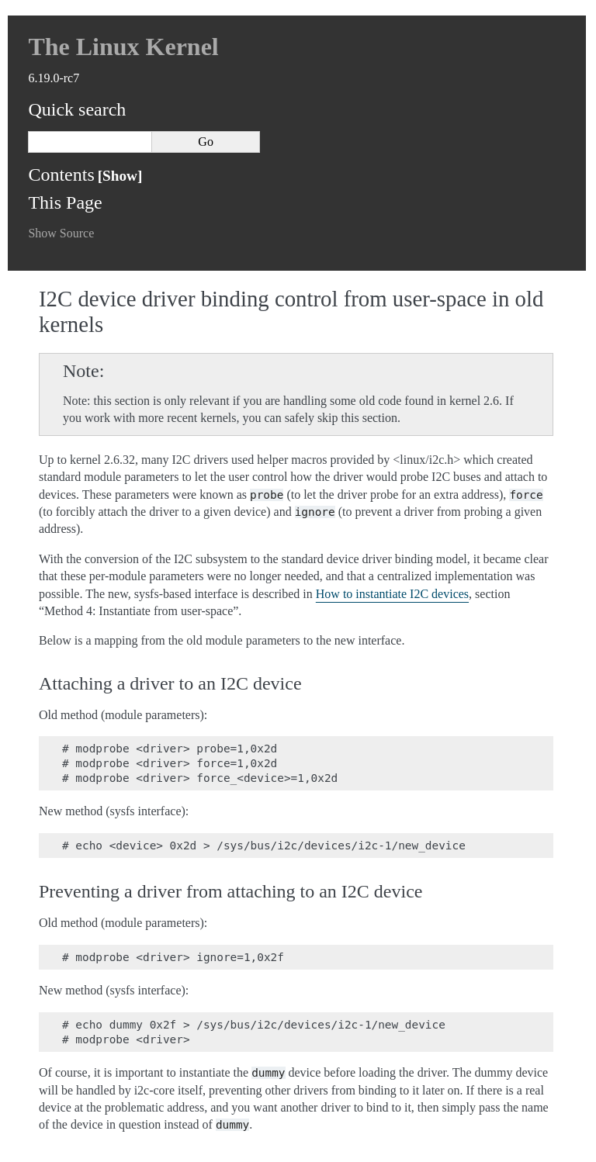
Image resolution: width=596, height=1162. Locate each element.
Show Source (61, 233)
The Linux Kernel (123, 47)
